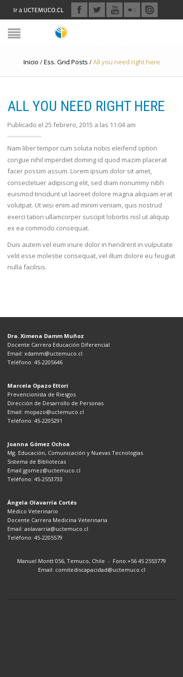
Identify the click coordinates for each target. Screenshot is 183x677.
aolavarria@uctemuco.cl (56, 528)
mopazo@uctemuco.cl (54, 411)
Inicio (31, 61)
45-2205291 (48, 420)
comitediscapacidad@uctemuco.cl (100, 569)
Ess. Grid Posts (66, 61)
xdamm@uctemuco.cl (53, 353)
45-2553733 (48, 479)
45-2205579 (48, 537)
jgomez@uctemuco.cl (52, 470)
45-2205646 (48, 362)
